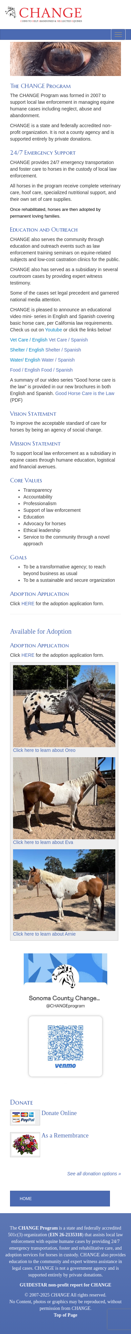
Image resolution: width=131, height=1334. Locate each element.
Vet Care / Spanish (68, 339)
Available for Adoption (41, 631)
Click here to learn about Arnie (44, 934)
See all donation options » (94, 1173)
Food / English (25, 370)
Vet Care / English (28, 339)
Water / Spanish (58, 360)
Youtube (53, 329)
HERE (27, 603)
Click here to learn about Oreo (44, 750)
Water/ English (25, 360)
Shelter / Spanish (63, 349)
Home (26, 1198)
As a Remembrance (65, 1135)
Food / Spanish (57, 370)
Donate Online (59, 1113)
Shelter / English (27, 349)
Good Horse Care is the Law (84, 393)
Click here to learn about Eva (43, 842)
